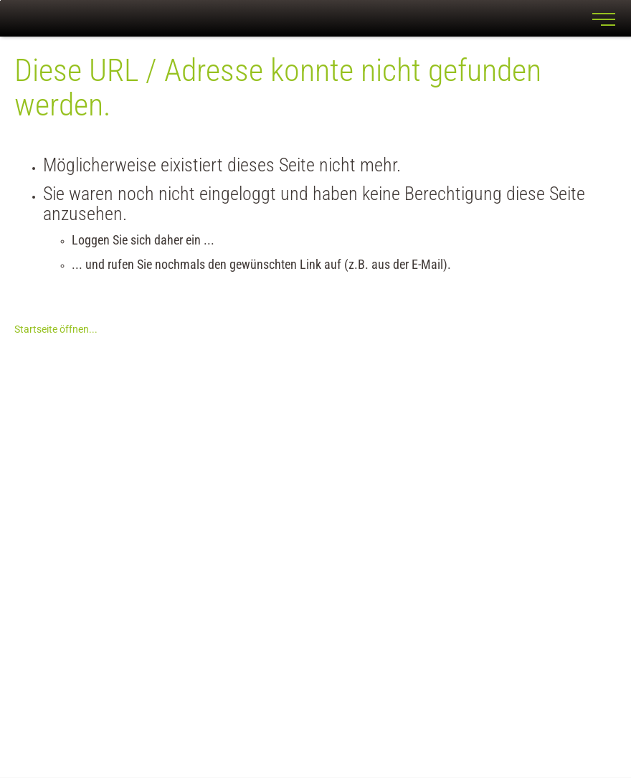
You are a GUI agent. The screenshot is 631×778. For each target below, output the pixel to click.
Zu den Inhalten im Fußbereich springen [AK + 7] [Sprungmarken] (0, 0)
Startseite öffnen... (56, 329)
